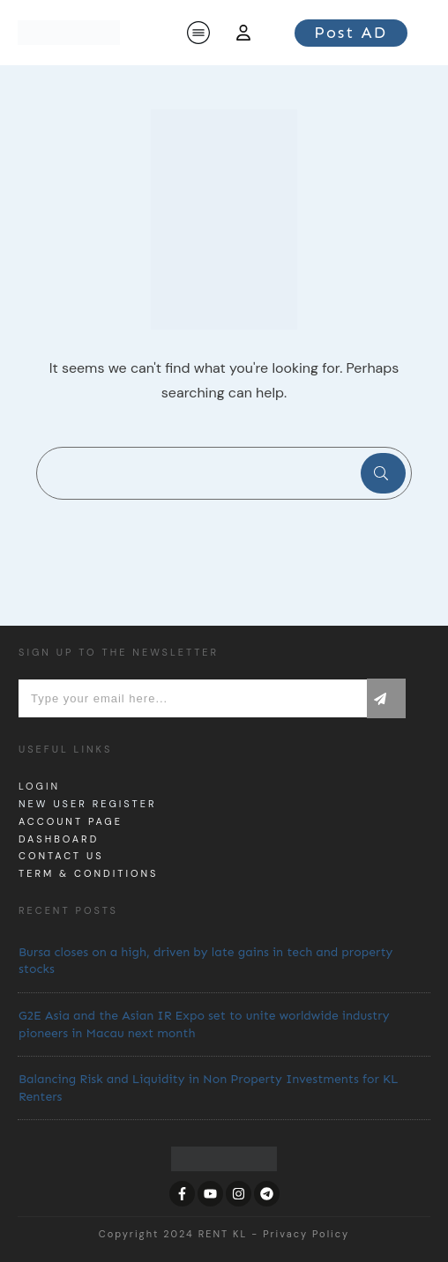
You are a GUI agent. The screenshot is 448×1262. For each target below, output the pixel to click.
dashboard (59, 839)
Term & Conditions (88, 873)
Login (39, 786)
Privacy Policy (306, 1234)
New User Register (87, 804)
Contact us (61, 856)
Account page (71, 821)
